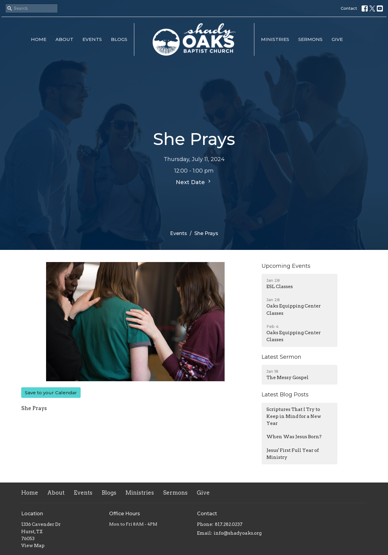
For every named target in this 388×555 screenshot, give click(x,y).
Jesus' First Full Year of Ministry (292, 454)
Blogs (119, 39)
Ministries (275, 39)
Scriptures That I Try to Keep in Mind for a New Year (293, 416)
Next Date (194, 182)
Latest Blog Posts (285, 394)
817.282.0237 (228, 524)
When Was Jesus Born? (294, 436)
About (64, 39)
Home (38, 39)
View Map (33, 545)
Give (337, 39)
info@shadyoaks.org (238, 533)
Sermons (310, 39)
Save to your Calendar (51, 392)
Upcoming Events (286, 266)
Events (92, 39)
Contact (349, 8)
